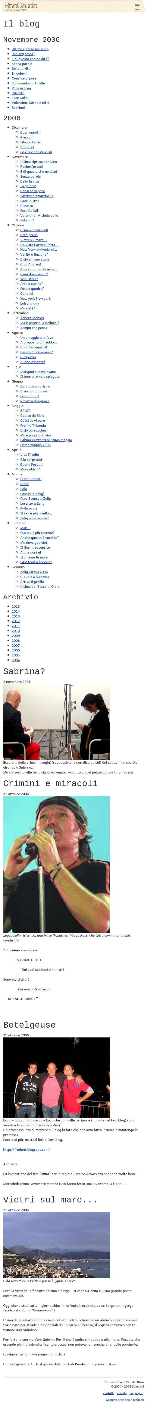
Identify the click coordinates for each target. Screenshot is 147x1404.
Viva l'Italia (29, 454)
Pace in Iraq (21, 88)
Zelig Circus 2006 (34, 571)
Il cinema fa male (33, 557)
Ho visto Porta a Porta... (39, 244)
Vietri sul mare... (33, 239)
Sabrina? (19, 107)
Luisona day (29, 303)
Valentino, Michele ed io (31, 102)
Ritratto (18, 93)
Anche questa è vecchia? (39, 537)
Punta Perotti (30, 479)
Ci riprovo (28, 356)
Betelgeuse (29, 234)
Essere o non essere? (36, 352)
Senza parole (22, 63)
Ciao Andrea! (30, 264)
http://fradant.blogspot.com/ (26, 1149)
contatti (108, 1393)
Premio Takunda (33, 425)
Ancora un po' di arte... (38, 269)
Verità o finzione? (34, 254)
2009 (16, 635)
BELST (25, 410)
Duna (24, 483)
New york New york (35, 298)
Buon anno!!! (30, 132)
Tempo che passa (33, 327)
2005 (16, 655)
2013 (16, 616)
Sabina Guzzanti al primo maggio (46, 439)
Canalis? (27, 293)
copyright (136, 1393)
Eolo (23, 488)
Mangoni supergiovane (38, 371)
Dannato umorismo (35, 386)
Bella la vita (21, 68)
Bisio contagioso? (34, 391)
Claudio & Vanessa (34, 576)
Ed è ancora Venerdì (36, 152)
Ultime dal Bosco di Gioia (39, 586)
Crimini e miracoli (34, 230)
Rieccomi (27, 137)
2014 (16, 611)
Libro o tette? (31, 142)
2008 (16, 640)
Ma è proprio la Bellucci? (39, 322)
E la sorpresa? (31, 459)
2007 (16, 645)
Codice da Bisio (32, 415)
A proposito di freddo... (38, 342)
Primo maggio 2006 (35, 444)
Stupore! (27, 147)
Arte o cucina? (31, 283)
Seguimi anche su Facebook (125, 1399)
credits (122, 1393)
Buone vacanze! (32, 361)
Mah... (25, 527)
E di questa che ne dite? (30, 58)
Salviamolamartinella (28, 83)
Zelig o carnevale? (34, 518)
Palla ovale (28, 508)
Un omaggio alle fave (36, 337)
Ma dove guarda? (33, 542)
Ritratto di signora (34, 401)
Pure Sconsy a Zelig (35, 498)
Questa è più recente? (37, 532)
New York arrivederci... (38, 249)
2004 (16, 660)
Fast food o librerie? (36, 561)
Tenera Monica (32, 317)
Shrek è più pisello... (36, 513)
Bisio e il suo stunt (34, 259)
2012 (16, 620)
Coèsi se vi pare (24, 78)
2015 (16, 606)
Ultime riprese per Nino (30, 49)
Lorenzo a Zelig (32, 503)
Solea (138, 1386)
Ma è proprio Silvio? (36, 435)
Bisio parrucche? (33, 430)
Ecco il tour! (29, 396)
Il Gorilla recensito (35, 547)
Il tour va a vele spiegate (40, 376)
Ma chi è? (27, 308)
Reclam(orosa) (23, 53)
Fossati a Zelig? (32, 493)
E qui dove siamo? (34, 274)
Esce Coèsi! (20, 97)
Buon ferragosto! (33, 347)
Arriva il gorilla (32, 581)
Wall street (29, 278)
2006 (16, 650)
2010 (16, 630)
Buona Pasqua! (32, 464)
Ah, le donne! (30, 552)
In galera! (20, 73)
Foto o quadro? (32, 288)
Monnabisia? (30, 469)
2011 (16, 625)
